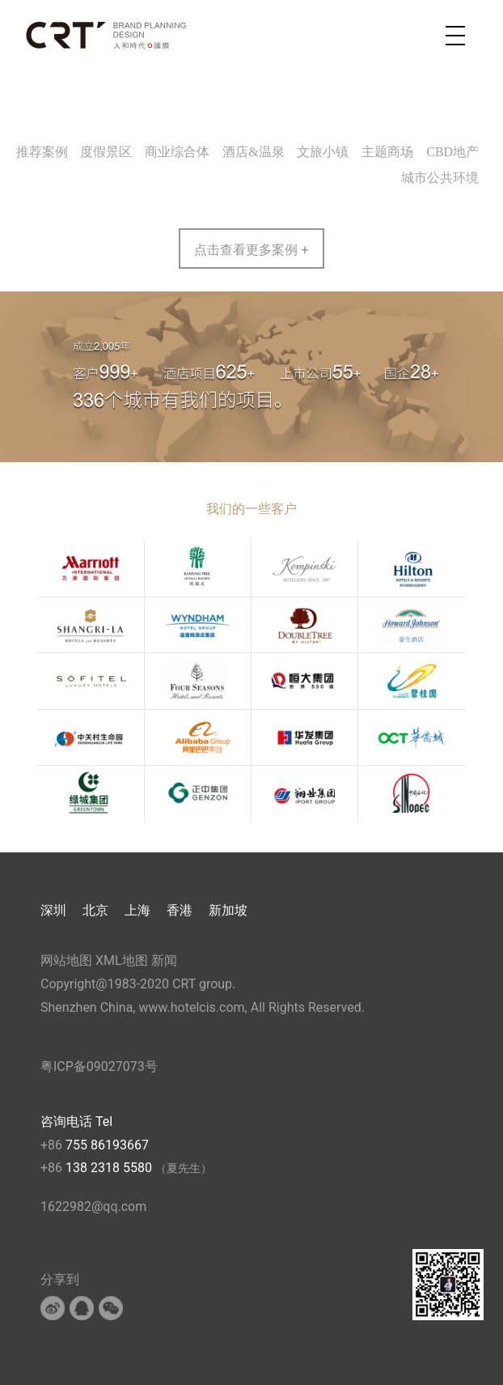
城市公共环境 (440, 178)
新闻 (164, 960)
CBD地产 (452, 152)
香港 (179, 910)
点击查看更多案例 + (251, 249)
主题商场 (387, 152)
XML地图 (121, 960)
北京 (95, 910)
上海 (137, 910)
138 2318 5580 (110, 1167)
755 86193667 (107, 1145)
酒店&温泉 (253, 152)
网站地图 (66, 960)
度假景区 (106, 152)
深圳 (53, 910)
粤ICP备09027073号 (99, 1066)
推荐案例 (42, 152)
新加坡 (228, 910)
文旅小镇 (323, 152)
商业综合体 (177, 152)
